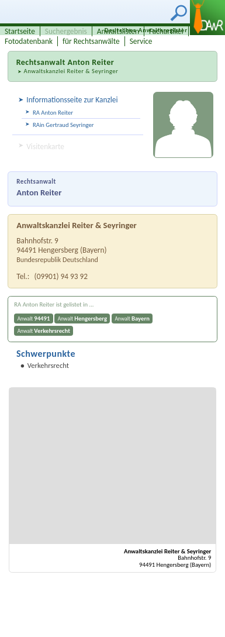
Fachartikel (166, 31)
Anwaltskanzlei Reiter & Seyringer (70, 71)
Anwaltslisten (118, 31)
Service (141, 41)
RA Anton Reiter (53, 112)
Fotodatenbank (29, 41)
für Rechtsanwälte (91, 41)
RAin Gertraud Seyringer (63, 125)
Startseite (20, 31)
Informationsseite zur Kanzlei (71, 100)
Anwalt (34, 318)
